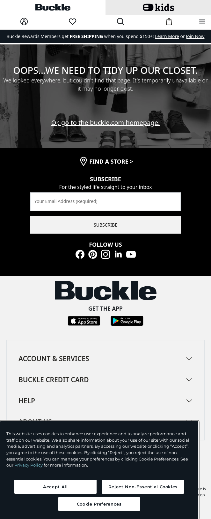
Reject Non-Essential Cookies (143, 486)
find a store (111, 161)
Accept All (55, 486)
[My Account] (24, 22)
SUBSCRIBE (105, 225)
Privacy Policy (28, 465)
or (170, 36)
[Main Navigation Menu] (202, 22)
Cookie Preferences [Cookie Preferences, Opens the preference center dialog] (99, 504)
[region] (99, 470)
